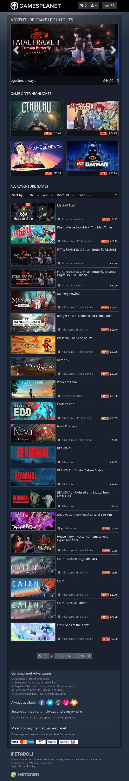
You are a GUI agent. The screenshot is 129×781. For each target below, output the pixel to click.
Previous (16, 50)
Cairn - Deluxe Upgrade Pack (77, 559)
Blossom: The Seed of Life (74, 338)
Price (84, 195)
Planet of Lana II (68, 382)
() (83, 5)
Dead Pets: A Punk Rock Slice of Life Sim (84, 515)
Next (113, 50)
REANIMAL (64, 448)
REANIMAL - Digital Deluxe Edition (80, 470)
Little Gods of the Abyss (73, 625)
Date (33, 195)
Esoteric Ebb (65, 404)
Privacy (31, 766)
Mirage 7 (63, 360)
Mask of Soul (66, 205)
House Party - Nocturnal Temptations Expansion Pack (82, 538)
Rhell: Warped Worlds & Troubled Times (84, 227)
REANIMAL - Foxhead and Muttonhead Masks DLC (83, 494)
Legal (13, 766)
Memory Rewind (68, 294)
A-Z (48, 195)
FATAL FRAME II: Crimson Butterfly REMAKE (86, 249)
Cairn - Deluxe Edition (72, 603)
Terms (22, 766)
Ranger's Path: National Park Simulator (84, 316)
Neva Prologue (67, 426)
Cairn (61, 581)
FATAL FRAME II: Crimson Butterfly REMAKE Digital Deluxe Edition (86, 273)
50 (82, 656)
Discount (65, 195)
